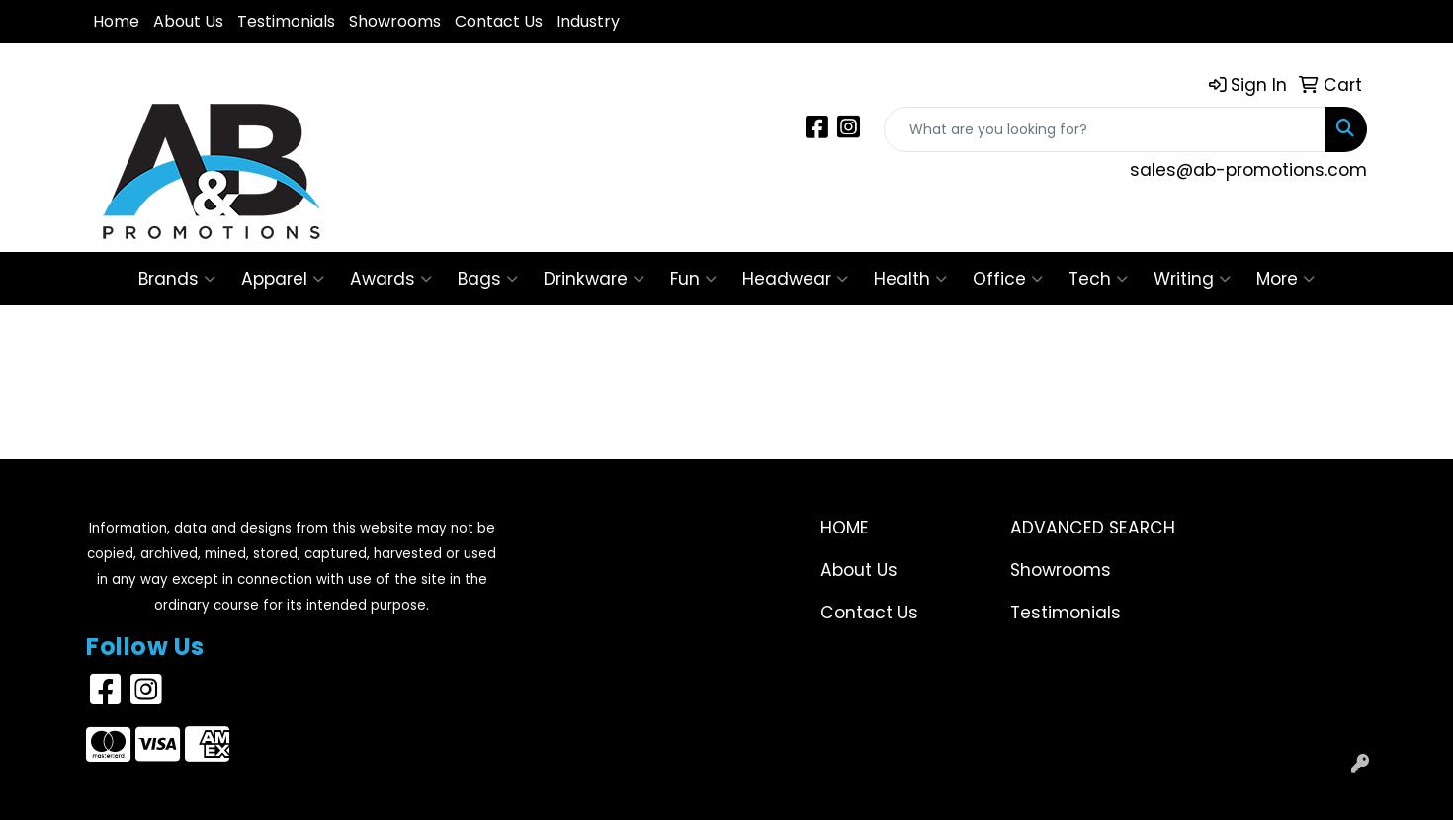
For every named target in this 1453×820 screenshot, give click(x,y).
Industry (588, 21)
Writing (1192, 278)
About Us (188, 21)
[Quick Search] (1104, 129)
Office (1008, 278)
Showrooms (395, 21)
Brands (176, 278)
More (1285, 278)
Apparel (282, 278)
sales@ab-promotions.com (1248, 170)
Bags (488, 278)
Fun (693, 278)
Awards (391, 278)
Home (116, 21)
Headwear (795, 278)
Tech (1098, 278)
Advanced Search (1092, 527)
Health (910, 278)
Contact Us (499, 21)
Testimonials (286, 21)
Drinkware (594, 278)
